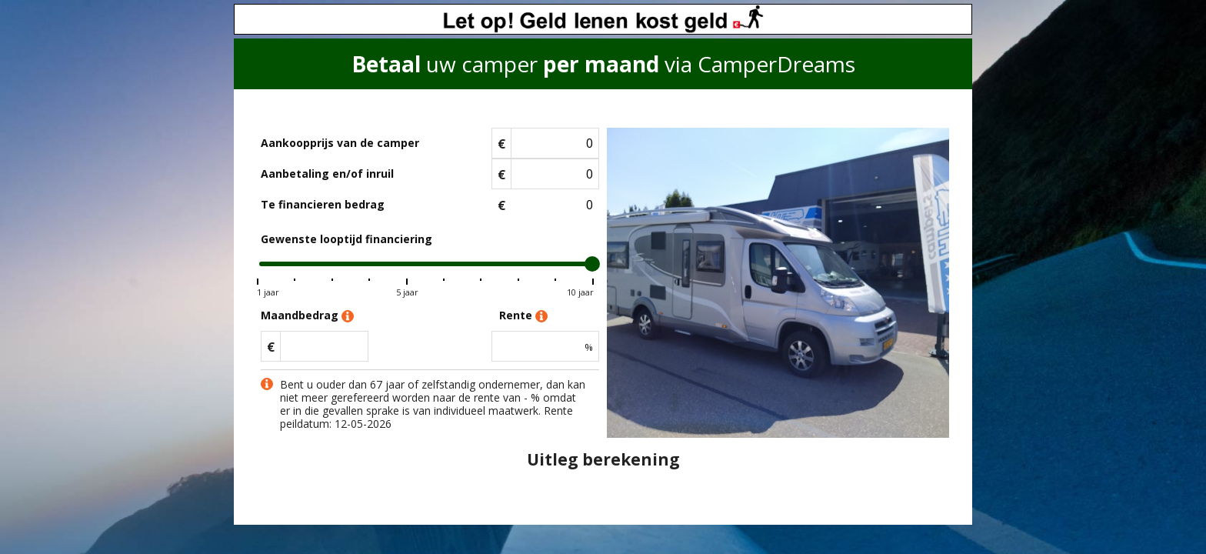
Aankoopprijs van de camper (340, 142)
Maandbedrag (307, 316)
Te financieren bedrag (323, 204)
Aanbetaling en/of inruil (327, 173)
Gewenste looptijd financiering (346, 239)
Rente (523, 316)
